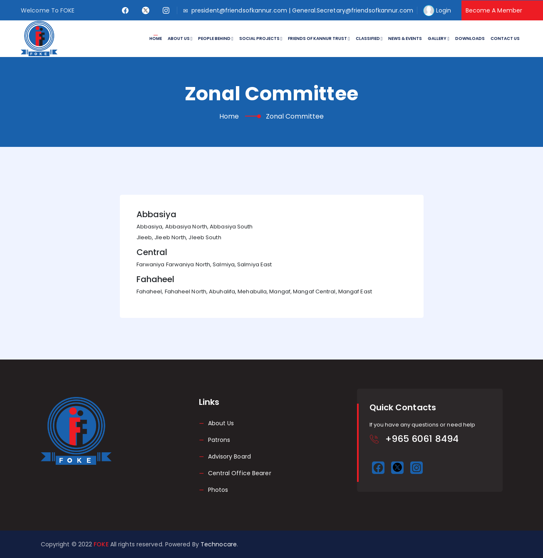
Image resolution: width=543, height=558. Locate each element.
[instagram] (166, 10)
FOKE (102, 544)
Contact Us (505, 38)
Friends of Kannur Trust (319, 38)
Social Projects (260, 38)
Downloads (470, 38)
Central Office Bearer (239, 473)
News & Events (405, 38)
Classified (369, 38)
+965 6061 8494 (422, 438)
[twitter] (146, 10)
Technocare (219, 544)
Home (155, 38)
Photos (218, 490)
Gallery (438, 38)
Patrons (219, 440)
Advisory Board (229, 456)
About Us (180, 38)
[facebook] (125, 10)
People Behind (215, 38)
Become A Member (494, 10)
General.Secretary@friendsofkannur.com (352, 10)
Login (443, 10)
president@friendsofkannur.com (239, 10)
